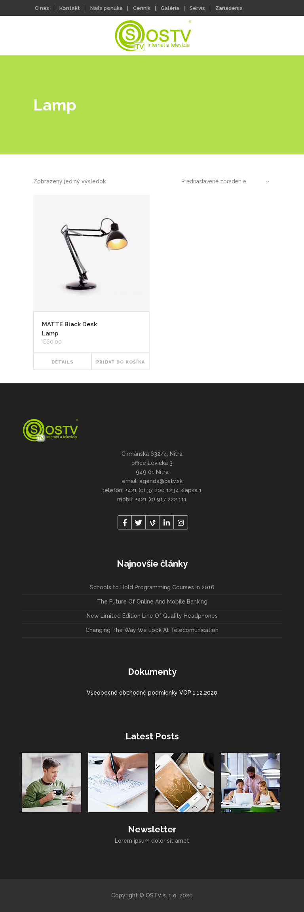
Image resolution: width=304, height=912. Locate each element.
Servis (197, 8)
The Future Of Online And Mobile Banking (152, 601)
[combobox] (221, 181)
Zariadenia (229, 8)
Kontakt (69, 8)
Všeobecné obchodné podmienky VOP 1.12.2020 (152, 692)
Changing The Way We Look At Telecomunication (152, 630)
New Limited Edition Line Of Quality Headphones (152, 616)
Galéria (170, 8)
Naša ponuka (106, 8)
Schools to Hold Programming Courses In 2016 (152, 587)
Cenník (141, 8)
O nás (42, 8)
